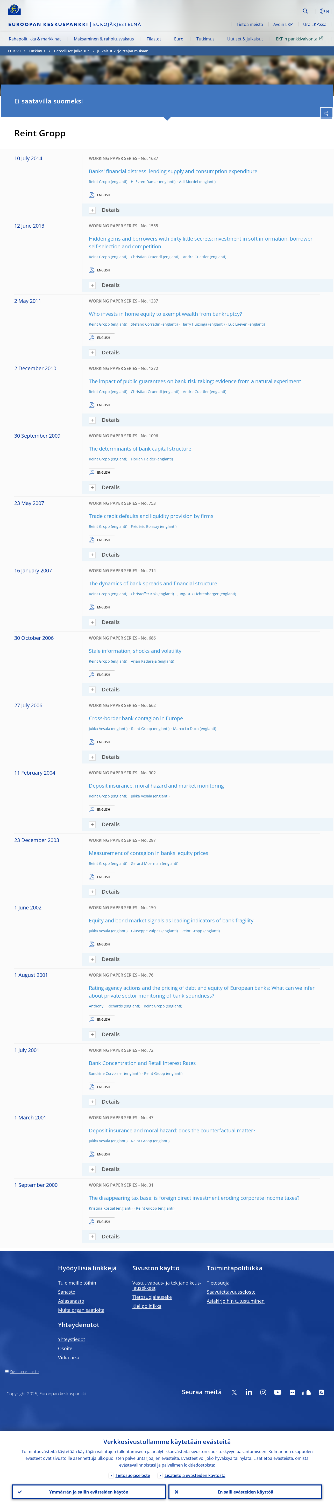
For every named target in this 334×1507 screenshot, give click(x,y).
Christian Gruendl (146, 256)
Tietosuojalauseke (152, 1297)
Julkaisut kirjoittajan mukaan (122, 50)
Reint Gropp (99, 181)
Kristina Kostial (102, 1208)
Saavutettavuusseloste (231, 1292)
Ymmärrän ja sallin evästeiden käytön (88, 1492)
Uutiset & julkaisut (245, 39)
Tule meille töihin (77, 1283)
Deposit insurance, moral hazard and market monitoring (156, 785)
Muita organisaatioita (81, 1310)
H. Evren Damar (144, 181)
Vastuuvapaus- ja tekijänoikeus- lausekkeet (166, 1285)
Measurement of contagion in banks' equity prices (148, 853)
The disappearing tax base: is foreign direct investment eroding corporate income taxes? (194, 1197)
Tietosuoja (218, 1283)
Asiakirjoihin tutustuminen (236, 1301)
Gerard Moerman (146, 863)
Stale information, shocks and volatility (135, 650)
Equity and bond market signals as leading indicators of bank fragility (171, 920)
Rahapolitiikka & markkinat (35, 39)
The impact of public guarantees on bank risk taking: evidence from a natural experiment (195, 381)
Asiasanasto (71, 1301)
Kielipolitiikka (146, 1306)
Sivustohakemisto (24, 1371)
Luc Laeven (237, 324)
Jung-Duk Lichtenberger (198, 593)
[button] (313, 11)
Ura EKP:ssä (314, 24)
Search (305, 11)
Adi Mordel (188, 181)
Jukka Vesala (99, 728)
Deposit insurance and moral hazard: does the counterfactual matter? (172, 1130)
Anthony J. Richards (106, 1006)
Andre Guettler (196, 256)
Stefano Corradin (145, 324)
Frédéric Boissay (145, 526)
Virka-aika (68, 1357)
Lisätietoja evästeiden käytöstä (195, 1475)
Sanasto (66, 1292)
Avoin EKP (283, 24)
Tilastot (154, 39)
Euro (178, 39)
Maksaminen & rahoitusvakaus (104, 39)
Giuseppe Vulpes (145, 930)
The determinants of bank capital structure (140, 448)
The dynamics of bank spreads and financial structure (153, 583)
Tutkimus (205, 39)
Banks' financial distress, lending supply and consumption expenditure (173, 171)
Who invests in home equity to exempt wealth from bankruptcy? (165, 313)
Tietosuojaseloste (133, 1475)
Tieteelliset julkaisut (71, 50)
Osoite (65, 1348)
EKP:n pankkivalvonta (300, 39)
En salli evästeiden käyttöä (245, 1492)
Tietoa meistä (250, 24)
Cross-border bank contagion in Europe (136, 718)
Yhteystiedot (71, 1339)
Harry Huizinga (194, 324)
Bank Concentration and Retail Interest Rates (142, 1063)
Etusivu (14, 50)
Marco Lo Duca (186, 728)
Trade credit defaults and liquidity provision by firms (151, 516)
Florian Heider (143, 459)
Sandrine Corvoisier (106, 1073)
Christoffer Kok (144, 593)
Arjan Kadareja (144, 661)
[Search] (275, 10)
